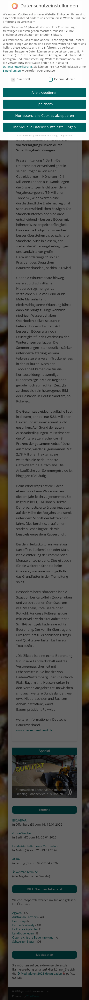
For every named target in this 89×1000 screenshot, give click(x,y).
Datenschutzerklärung (17, 62)
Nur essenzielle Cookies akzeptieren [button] (44, 111)
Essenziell (20, 75)
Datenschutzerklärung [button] (46, 131)
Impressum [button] (66, 131)
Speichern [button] (44, 100)
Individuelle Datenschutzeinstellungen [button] (44, 123)
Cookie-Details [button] (25, 131)
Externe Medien (62, 75)
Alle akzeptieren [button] (44, 88)
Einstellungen (12, 66)
